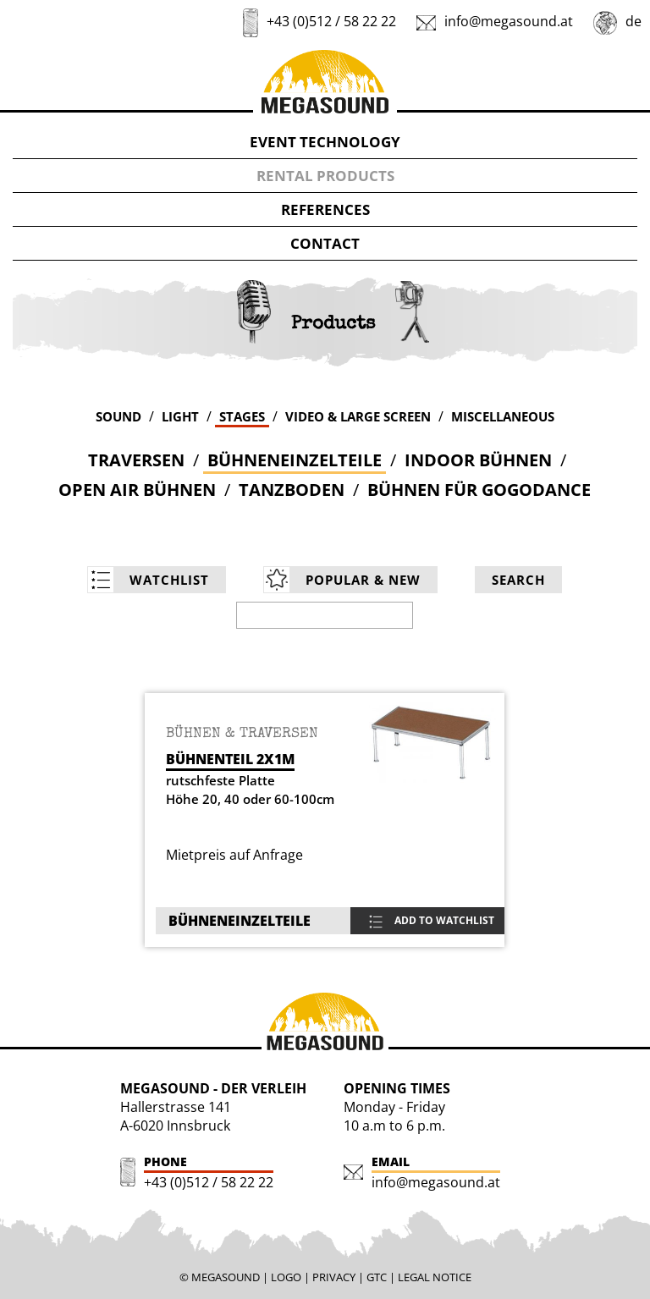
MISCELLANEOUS (502, 416)
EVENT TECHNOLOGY (325, 141)
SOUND (118, 416)
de (633, 21)
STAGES (242, 416)
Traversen (136, 460)
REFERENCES (325, 209)
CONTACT (325, 243)
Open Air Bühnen (137, 489)
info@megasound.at (508, 21)
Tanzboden (291, 489)
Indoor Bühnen (478, 460)
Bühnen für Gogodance (479, 489)
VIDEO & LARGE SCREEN (358, 416)
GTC (376, 1277)
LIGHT (180, 416)
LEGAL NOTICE (434, 1277)
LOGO (286, 1277)
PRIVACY (333, 1277)
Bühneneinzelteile (294, 460)
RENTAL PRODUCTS (325, 175)
